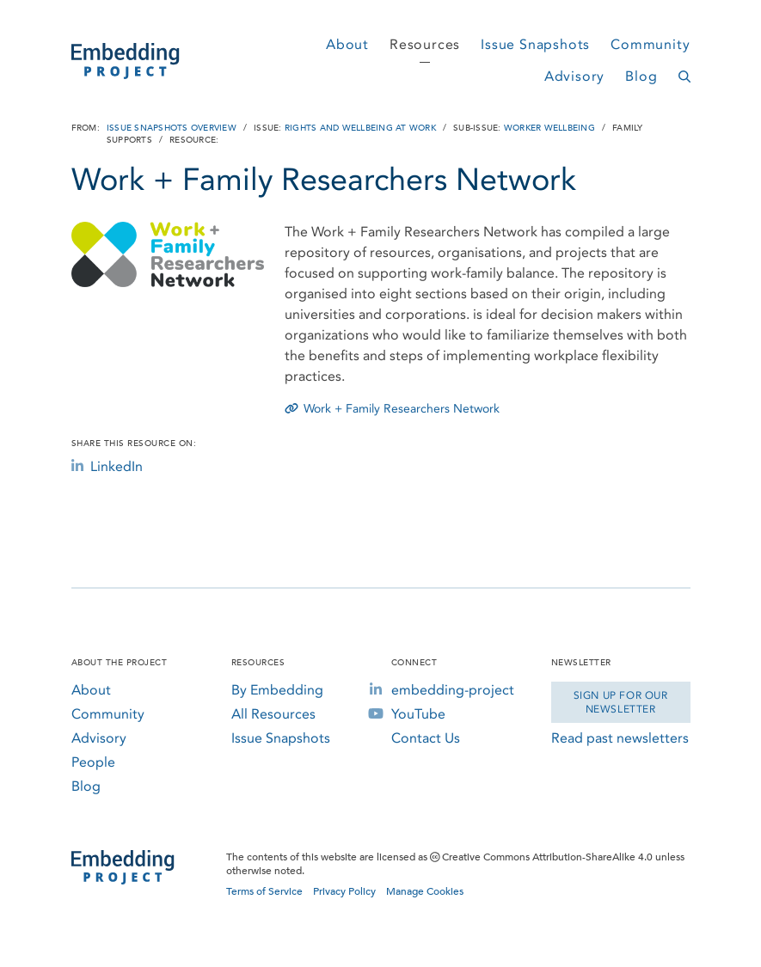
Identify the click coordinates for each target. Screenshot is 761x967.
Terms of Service (264, 891)
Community (650, 44)
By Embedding (277, 690)
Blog (641, 76)
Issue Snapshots (535, 44)
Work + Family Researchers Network (392, 408)
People (93, 762)
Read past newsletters (620, 738)
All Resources (273, 714)
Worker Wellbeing (549, 128)
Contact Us (425, 738)
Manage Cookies (424, 891)
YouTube (418, 714)
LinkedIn (107, 466)
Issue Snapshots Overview (171, 128)
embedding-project (452, 690)
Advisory (574, 76)
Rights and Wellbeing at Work (360, 128)
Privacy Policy (344, 891)
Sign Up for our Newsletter (621, 702)
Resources (425, 44)
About (347, 44)
